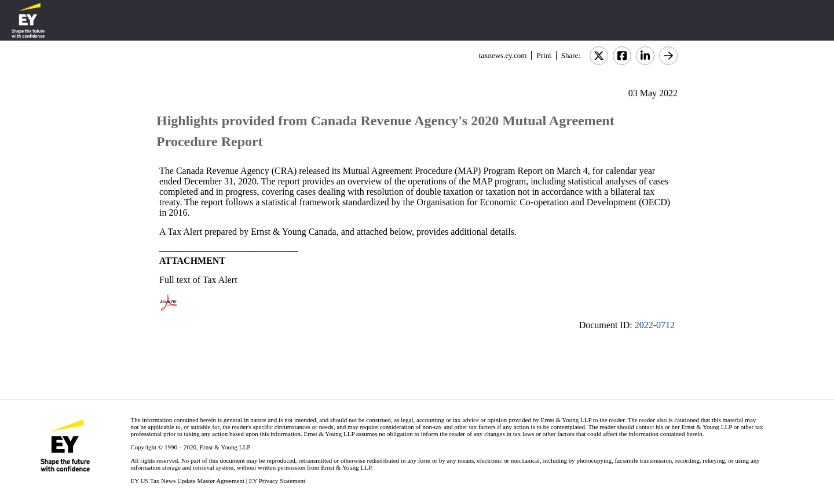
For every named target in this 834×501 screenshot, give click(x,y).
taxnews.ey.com (503, 55)
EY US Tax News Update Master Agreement (187, 480)
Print (543, 55)
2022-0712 (655, 325)
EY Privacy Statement (277, 480)
